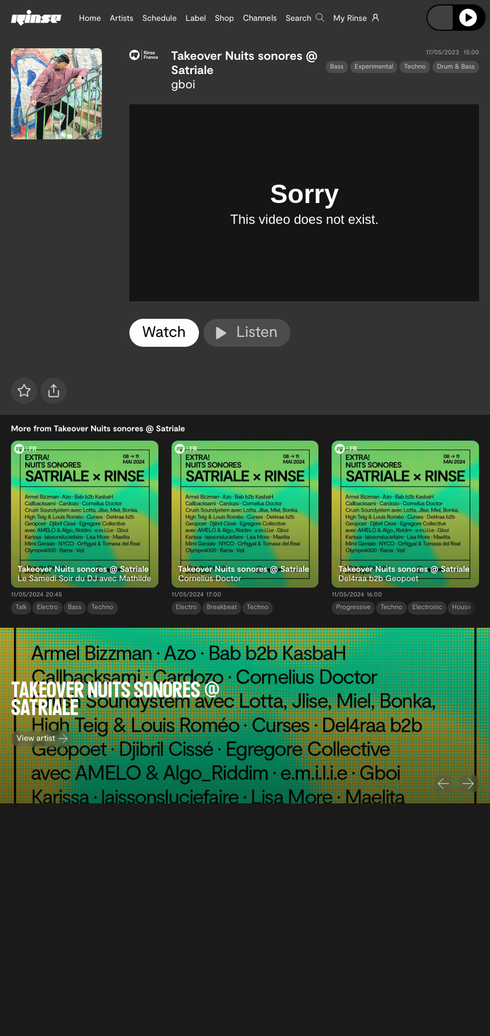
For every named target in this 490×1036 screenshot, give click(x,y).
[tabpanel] (304, 202)
